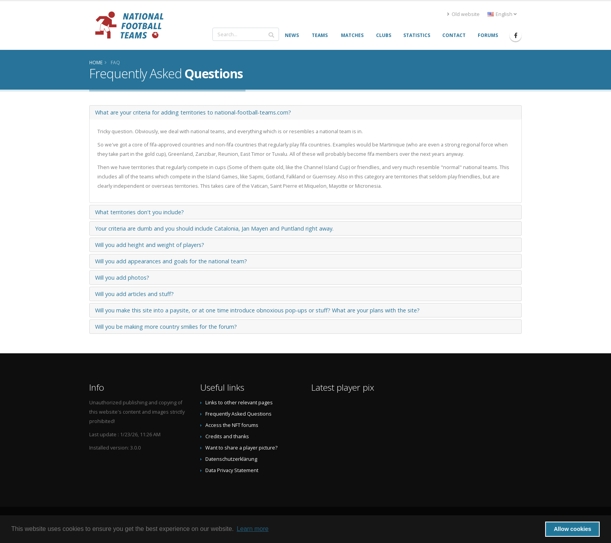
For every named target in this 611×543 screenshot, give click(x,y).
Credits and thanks (227, 436)
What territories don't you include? (139, 212)
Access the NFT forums (231, 425)
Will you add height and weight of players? (149, 245)
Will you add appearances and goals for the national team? (171, 261)
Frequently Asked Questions (238, 414)
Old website (463, 14)
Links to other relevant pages (239, 402)
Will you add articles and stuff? (134, 294)
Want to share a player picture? (241, 447)
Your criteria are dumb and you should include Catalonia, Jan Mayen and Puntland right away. (214, 228)
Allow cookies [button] (572, 529)
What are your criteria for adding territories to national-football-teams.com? (193, 112)
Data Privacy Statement (231, 470)
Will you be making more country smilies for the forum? (166, 326)
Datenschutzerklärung (231, 459)
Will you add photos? (122, 277)
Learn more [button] (252, 528)
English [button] (502, 14)
